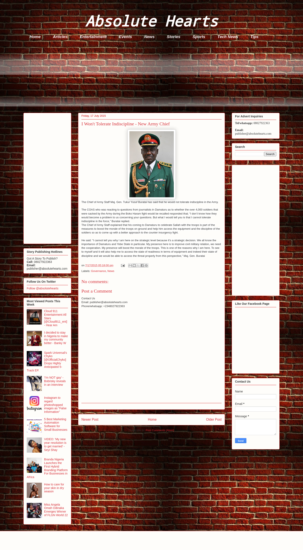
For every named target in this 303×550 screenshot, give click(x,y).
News (149, 36)
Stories (173, 36)
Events (125, 36)
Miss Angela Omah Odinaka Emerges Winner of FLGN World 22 (56, 510)
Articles (60, 36)
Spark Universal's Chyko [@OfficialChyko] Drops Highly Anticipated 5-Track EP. (47, 361)
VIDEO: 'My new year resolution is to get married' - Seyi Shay (55, 444)
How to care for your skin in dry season (54, 488)
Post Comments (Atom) (160, 430)
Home (35, 36)
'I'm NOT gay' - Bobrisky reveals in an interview (55, 381)
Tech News (227, 36)
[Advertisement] (149, 77)
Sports (199, 36)
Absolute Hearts (151, 20)
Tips (254, 36)
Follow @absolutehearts (42, 288)
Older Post (214, 419)
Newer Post (89, 419)
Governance (98, 271)
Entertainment (93, 36)
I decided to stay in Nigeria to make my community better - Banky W (56, 338)
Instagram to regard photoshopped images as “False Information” (55, 404)
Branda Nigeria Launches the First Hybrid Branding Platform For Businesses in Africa (47, 468)
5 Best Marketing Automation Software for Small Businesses (56, 424)
